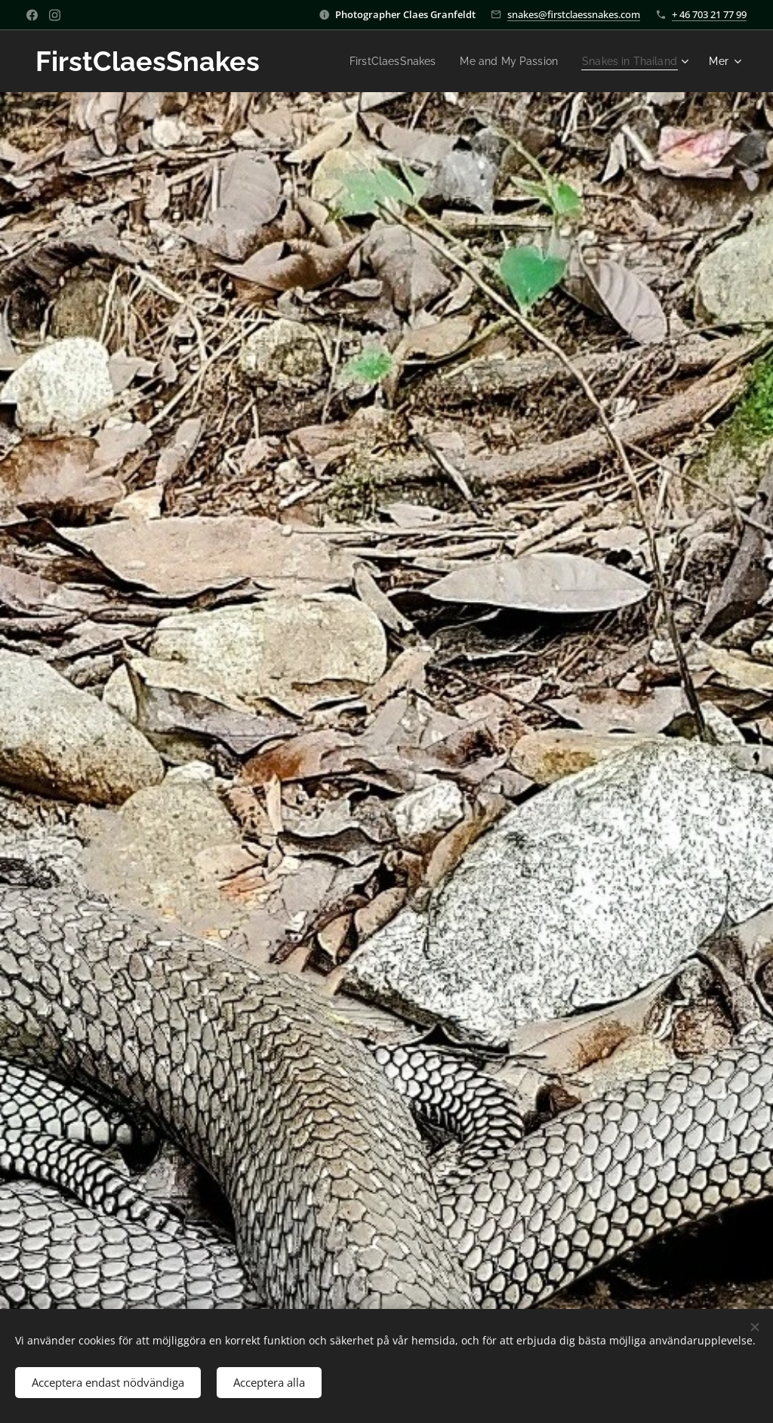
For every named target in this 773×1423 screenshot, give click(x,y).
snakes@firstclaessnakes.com (573, 14)
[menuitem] (379, 61)
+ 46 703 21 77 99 (709, 14)
